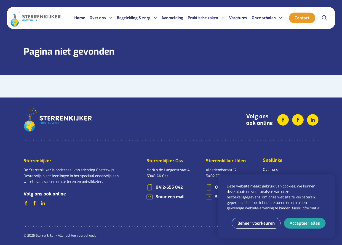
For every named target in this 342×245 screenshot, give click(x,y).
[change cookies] (256, 223)
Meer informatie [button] (305, 208)
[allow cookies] (305, 223)
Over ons (270, 169)
